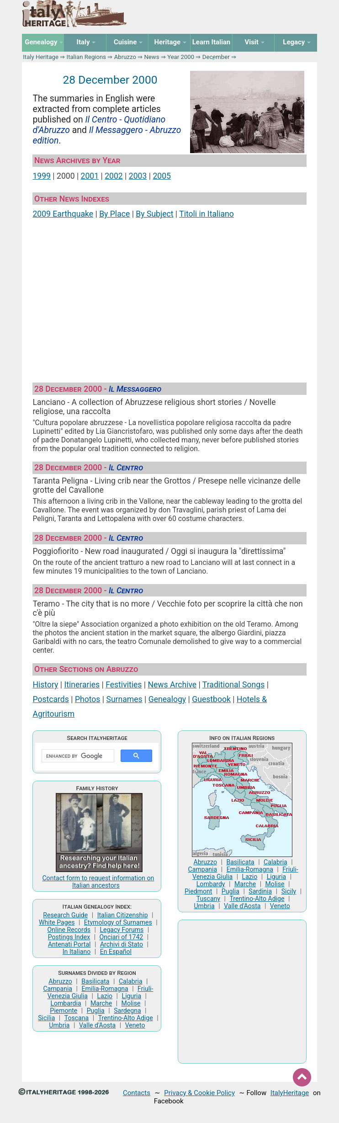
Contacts (136, 1093)
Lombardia (65, 1003)
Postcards (50, 699)
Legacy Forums (121, 929)
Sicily (289, 891)
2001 (90, 176)
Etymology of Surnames (118, 922)
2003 (138, 176)
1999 (41, 176)
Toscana (76, 1018)
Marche (101, 1003)
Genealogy (167, 699)
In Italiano (77, 951)
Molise (131, 1003)
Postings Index (69, 937)
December (216, 56)
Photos (88, 699)
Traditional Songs (233, 684)
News (151, 56)
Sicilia (46, 1018)
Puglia (96, 1010)
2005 (162, 176)
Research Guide (65, 915)
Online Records (69, 929)
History (45, 684)
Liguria (132, 996)
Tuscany (208, 898)
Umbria (59, 1025)
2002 (114, 176)
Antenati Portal (69, 944)
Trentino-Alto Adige (125, 1018)
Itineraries (82, 684)
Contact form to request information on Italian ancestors (98, 881)
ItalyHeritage (289, 1093)
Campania (57, 988)
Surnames (124, 699)
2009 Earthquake (62, 213)
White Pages (56, 922)
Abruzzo (125, 56)
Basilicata (95, 981)
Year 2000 (180, 56)
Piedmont (198, 891)
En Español (116, 951)
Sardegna (127, 1010)
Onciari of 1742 (121, 937)
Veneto (135, 1025)
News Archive (172, 684)
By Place (114, 213)
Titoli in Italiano (206, 213)
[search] (77, 756)
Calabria (131, 981)
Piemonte (63, 1010)
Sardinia (260, 891)
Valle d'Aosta (97, 1025)
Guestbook (211, 699)
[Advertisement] (170, 298)
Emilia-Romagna (104, 988)
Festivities (124, 684)
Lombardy (210, 884)
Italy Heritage (40, 56)
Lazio (104, 996)
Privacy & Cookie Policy (199, 1093)
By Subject (154, 213)
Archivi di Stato (121, 944)
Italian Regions (86, 56)
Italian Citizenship (122, 915)
